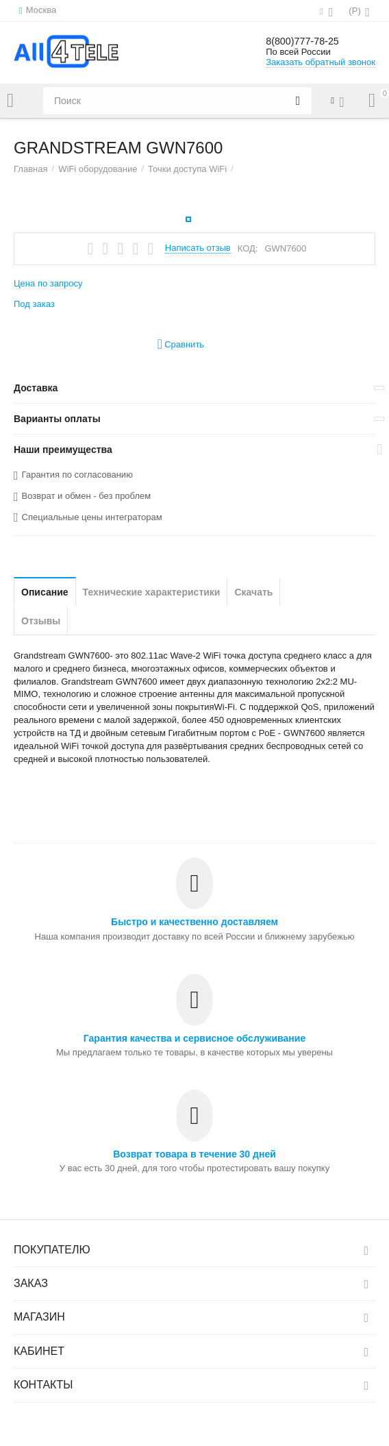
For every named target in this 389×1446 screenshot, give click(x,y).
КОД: (248, 248)
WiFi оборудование (97, 169)
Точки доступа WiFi (187, 169)
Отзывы (40, 620)
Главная (31, 169)
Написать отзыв (198, 248)
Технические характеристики (152, 592)
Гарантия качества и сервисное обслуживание (194, 1038)
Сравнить (181, 344)
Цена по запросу (48, 283)
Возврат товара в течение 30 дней (194, 1154)
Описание (44, 592)
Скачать (253, 592)
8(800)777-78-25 (311, 41)
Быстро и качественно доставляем (194, 921)
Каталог (10, 100)
